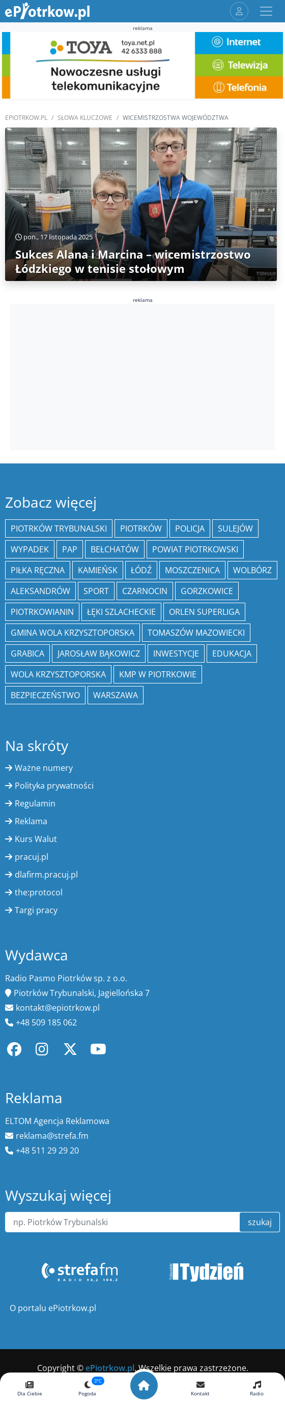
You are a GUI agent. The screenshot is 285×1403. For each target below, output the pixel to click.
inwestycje (176, 653)
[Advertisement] (142, 375)
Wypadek (30, 549)
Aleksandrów (40, 591)
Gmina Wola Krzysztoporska (72, 632)
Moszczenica (192, 570)
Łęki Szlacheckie (121, 611)
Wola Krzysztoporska (58, 674)
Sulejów (235, 528)
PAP (69, 549)
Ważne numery (44, 767)
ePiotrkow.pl (26, 117)
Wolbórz (252, 570)
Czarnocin (144, 591)
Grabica (27, 653)
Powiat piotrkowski (195, 549)
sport (96, 591)
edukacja (231, 653)
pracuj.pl (31, 856)
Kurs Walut (36, 839)
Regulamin (35, 803)
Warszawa (115, 695)
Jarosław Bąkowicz (99, 653)
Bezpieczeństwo (45, 695)
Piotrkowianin (42, 611)
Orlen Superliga (204, 611)
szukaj (260, 1222)
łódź (141, 570)
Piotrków (141, 528)
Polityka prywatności (54, 785)
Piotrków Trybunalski (59, 528)
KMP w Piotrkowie (157, 674)
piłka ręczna (38, 570)
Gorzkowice (207, 591)
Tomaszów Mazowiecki (196, 632)
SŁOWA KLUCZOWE (85, 117)
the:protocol (39, 892)
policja (190, 528)
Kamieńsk (98, 570)
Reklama (31, 821)
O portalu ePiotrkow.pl (53, 1308)
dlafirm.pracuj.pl (46, 874)
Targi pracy (36, 910)
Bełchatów (115, 549)
